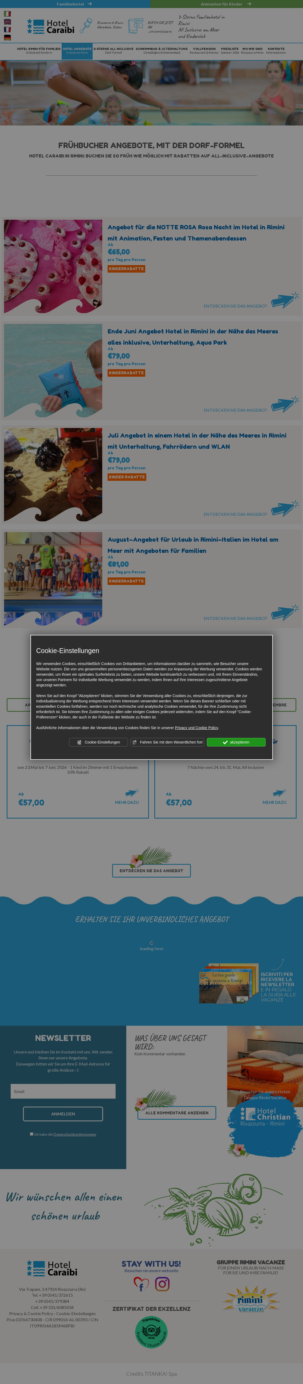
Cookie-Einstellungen (98, 742)
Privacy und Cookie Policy (196, 728)
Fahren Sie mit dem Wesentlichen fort (167, 742)
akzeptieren (236, 742)
